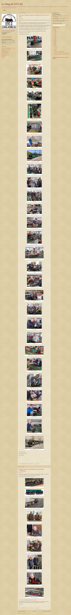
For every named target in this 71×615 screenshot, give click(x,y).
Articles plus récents (21, 611)
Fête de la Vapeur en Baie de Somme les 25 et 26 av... (61, 54)
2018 (54, 35)
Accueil (4, 10)
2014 (54, 30)
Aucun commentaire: (31, 463)
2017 (54, 34)
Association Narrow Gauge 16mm (6, 49)
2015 (54, 31)
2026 (54, 45)
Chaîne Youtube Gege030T (5, 51)
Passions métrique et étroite (5, 55)
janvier (55, 46)
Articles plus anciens (47, 611)
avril (55, 50)
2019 (54, 36)
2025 (54, 44)
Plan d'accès (4, 34)
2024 (54, 43)
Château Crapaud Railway (5, 52)
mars (55, 49)
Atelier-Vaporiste (4, 50)
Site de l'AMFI (3, 56)
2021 (54, 39)
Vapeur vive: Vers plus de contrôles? (59, 51)
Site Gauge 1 (3, 57)
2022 (54, 40)
